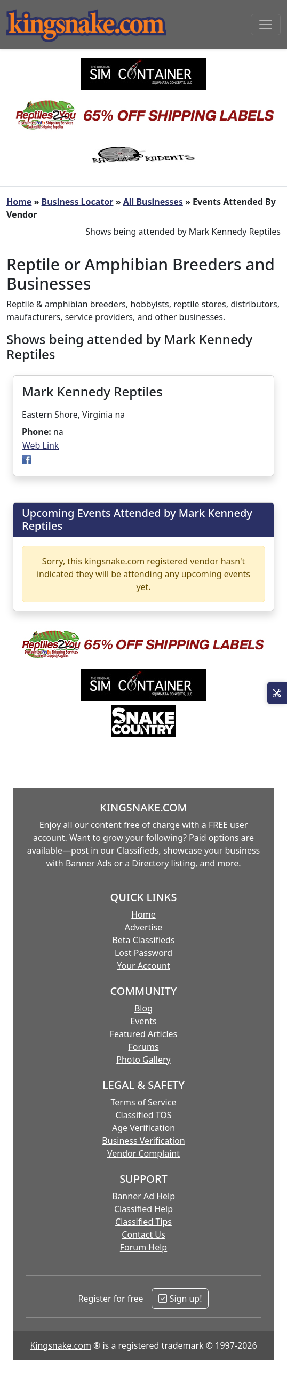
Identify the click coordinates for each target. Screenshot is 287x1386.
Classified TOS (143, 1115)
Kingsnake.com (60, 1345)
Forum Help (143, 1247)
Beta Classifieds (143, 940)
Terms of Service (144, 1102)
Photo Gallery (143, 1059)
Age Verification (143, 1128)
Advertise (143, 927)
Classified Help (143, 1209)
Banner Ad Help (143, 1196)
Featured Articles (144, 1034)
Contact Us (143, 1234)
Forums (143, 1047)
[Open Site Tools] (277, 693)
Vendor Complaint (143, 1153)
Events (143, 1021)
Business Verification (143, 1140)
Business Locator (78, 202)
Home (18, 202)
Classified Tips (143, 1222)
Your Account (143, 965)
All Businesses (153, 202)
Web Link (40, 445)
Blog (143, 1008)
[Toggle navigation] (266, 24)
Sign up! (180, 1298)
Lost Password (143, 953)
